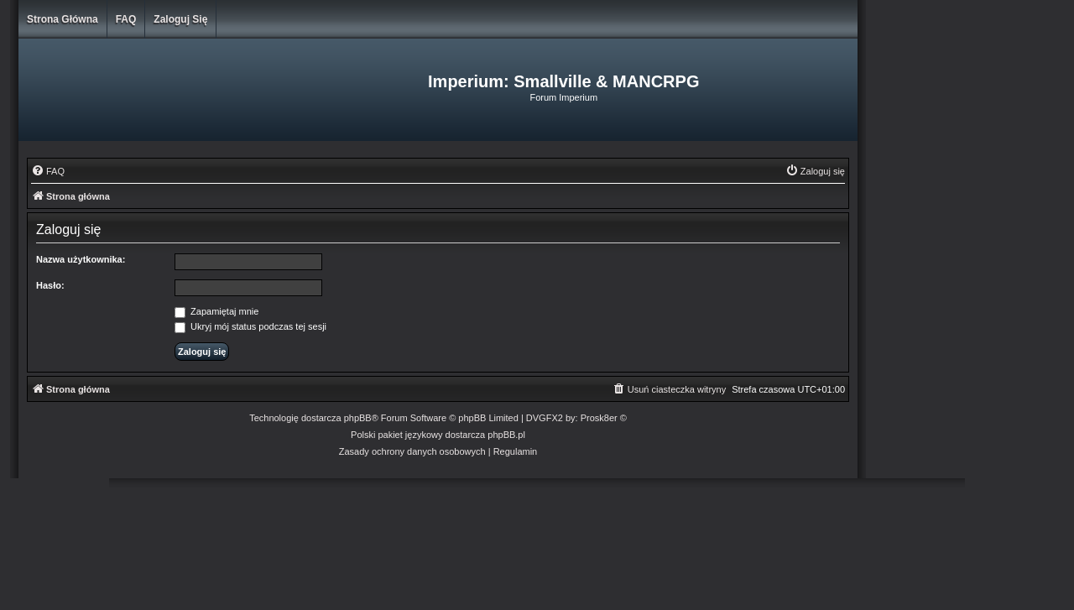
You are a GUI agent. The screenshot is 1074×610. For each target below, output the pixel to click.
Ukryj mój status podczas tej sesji (250, 326)
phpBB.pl (506, 435)
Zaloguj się (180, 19)
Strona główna (62, 19)
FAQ (126, 19)
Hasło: (50, 285)
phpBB (358, 418)
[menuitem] (48, 171)
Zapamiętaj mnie (216, 311)
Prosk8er (599, 418)
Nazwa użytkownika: (80, 259)
